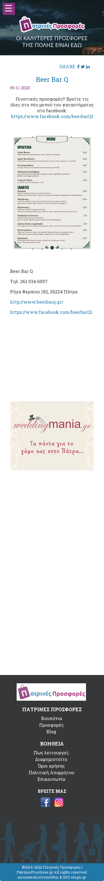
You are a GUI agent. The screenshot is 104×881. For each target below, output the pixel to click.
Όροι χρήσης (51, 766)
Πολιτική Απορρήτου (51, 772)
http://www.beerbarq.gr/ (36, 302)
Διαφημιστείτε (51, 759)
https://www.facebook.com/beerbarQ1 (52, 116)
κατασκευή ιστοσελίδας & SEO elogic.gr (52, 877)
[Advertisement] (52, 354)
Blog (51, 731)
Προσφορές (51, 725)
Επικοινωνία (51, 779)
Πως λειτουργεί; (51, 752)
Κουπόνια (51, 718)
